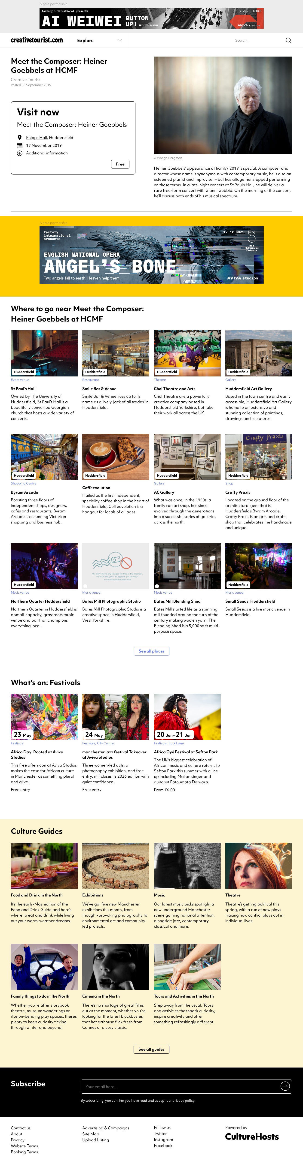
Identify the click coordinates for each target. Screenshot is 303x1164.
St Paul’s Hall (23, 388)
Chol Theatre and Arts (174, 388)
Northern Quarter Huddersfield (40, 601)
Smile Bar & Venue (99, 388)
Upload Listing (95, 1140)
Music (159, 895)
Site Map (90, 1134)
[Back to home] (37, 41)
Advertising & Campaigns (105, 1128)
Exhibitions (92, 895)
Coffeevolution (96, 487)
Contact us (21, 1128)
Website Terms (24, 1146)
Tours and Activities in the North (184, 996)
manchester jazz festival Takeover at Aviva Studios (114, 754)
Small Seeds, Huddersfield (250, 601)
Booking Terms (24, 1152)
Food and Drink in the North (37, 895)
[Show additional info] (73, 153)
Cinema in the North (101, 996)
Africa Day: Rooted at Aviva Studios (37, 754)
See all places (152, 651)
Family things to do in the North (40, 996)
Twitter (160, 1133)
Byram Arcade (24, 492)
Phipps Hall (36, 137)
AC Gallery (164, 492)
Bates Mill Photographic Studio (111, 601)
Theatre (233, 895)
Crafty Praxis (237, 492)
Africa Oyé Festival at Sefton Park (186, 752)
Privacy (17, 1140)
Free (120, 164)
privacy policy (183, 1100)
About (16, 1134)
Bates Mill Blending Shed (177, 601)
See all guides (151, 1049)
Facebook (163, 1145)
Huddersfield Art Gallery (248, 388)
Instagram (163, 1139)
